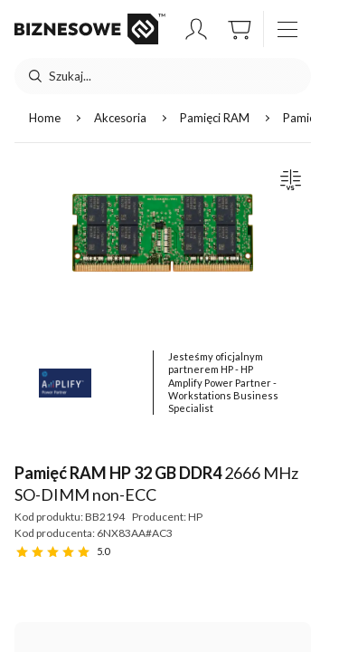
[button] (196, 29)
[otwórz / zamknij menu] (287, 29)
